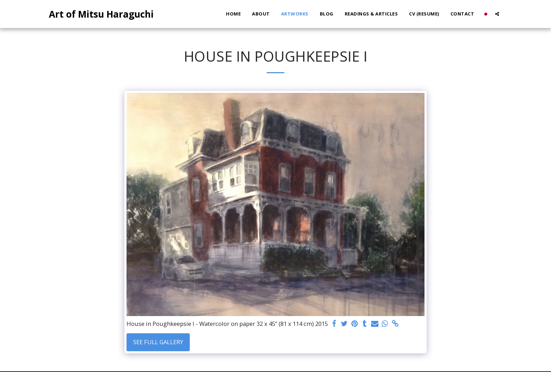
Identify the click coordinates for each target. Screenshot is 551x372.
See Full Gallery (158, 342)
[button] (497, 14)
